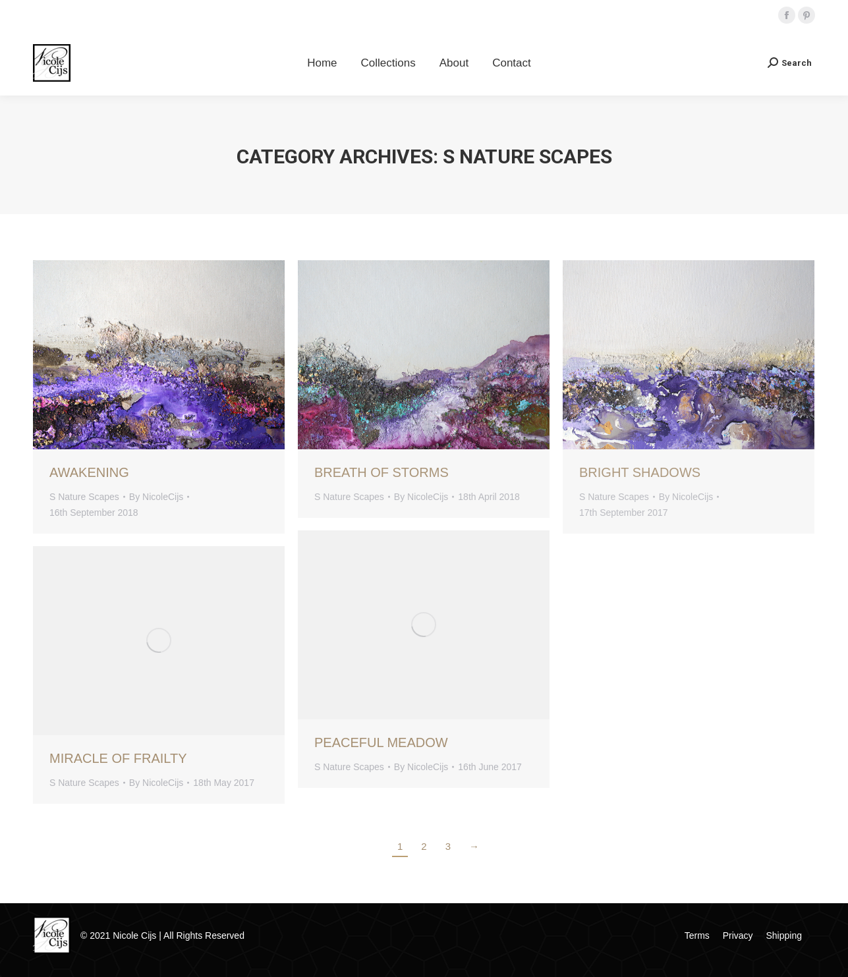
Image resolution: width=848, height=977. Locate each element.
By (156, 496)
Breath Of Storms (381, 472)
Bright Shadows (639, 472)
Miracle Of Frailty (118, 758)
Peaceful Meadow (381, 742)
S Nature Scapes (84, 496)
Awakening (89, 472)
